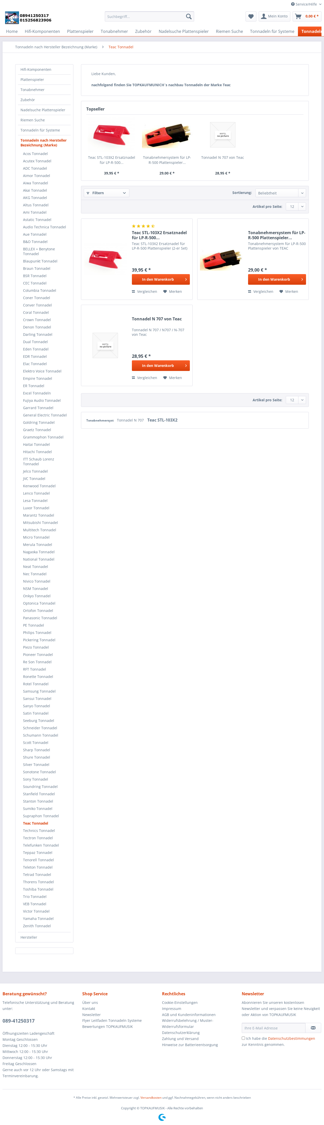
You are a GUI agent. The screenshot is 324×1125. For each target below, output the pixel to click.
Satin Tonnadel (36, 713)
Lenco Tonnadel (36, 493)
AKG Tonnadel (35, 197)
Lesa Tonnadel (35, 500)
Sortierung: (242, 192)
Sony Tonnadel (35, 779)
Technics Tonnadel (39, 830)
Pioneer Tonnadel (38, 654)
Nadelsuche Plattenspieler (43, 109)
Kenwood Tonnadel (39, 485)
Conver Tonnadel (37, 305)
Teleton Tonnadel (38, 867)
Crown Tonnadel (37, 319)
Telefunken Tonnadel (41, 845)
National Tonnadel (38, 559)
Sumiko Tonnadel (37, 808)
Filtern (95, 192)
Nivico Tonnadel (36, 581)
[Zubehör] (143, 31)
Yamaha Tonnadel (38, 918)
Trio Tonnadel (35, 896)
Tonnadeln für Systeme (40, 130)
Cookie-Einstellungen (180, 1002)
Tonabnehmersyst (100, 420)
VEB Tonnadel (34, 903)
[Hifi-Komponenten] (42, 31)
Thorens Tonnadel (38, 881)
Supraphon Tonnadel (41, 815)
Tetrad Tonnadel (37, 874)
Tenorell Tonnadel (38, 859)
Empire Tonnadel (37, 378)
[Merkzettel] (251, 16)
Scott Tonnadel (35, 742)
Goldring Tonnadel (39, 422)
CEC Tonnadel (35, 283)
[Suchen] (189, 16)
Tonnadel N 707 (131, 420)
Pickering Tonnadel (39, 639)
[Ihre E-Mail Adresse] (274, 1028)
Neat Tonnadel (35, 566)
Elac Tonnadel (35, 363)
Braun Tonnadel (36, 268)
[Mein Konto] (274, 16)
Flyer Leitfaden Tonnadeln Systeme (112, 1020)
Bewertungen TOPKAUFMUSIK (107, 1026)
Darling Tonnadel (37, 334)
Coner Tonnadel (36, 297)
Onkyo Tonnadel (37, 595)
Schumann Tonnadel (40, 735)
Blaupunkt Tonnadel (40, 261)
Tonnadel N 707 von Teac (222, 157)
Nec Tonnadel (35, 573)
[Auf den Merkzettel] (172, 292)
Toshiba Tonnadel (38, 889)
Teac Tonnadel (35, 823)
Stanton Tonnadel (38, 801)
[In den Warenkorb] (161, 279)
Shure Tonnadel (36, 757)
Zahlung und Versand (180, 1038)
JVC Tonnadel (34, 478)
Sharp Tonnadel (36, 749)
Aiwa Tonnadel (35, 183)
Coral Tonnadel (36, 312)
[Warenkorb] (307, 16)
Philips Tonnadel (37, 632)
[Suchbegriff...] (149, 16)
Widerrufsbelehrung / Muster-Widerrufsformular (187, 1023)
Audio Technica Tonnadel (44, 227)
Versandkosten (150, 1097)
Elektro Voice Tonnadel (42, 371)
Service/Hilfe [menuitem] (304, 4)
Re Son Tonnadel (37, 661)
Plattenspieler (32, 79)
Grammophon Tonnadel (43, 437)
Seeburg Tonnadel (38, 720)
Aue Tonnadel (35, 234)
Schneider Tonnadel (40, 727)
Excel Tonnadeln (37, 393)
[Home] (12, 31)
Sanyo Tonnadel (36, 705)
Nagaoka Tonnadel (39, 551)
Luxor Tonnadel (36, 507)
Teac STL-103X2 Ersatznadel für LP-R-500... (111, 160)
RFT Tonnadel (34, 669)
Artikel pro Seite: (267, 206)
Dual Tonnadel (35, 341)
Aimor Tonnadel (36, 175)
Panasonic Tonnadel (40, 617)
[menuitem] (149, 18)
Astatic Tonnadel (37, 219)
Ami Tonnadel (35, 212)
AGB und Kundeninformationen (189, 1014)
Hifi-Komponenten (36, 69)
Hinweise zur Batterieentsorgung (190, 1044)
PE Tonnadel (33, 625)
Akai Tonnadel (35, 190)
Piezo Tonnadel (36, 647)
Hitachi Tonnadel (37, 451)
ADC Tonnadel (35, 168)
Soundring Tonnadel (40, 786)
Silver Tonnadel (36, 764)
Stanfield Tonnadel (39, 793)
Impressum (171, 1008)
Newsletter (91, 1014)
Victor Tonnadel (36, 911)
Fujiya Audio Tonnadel (42, 400)
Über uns (90, 1002)
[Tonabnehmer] (114, 31)
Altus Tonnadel (36, 205)
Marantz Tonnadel (38, 515)
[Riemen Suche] (229, 31)
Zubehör (28, 99)
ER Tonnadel (33, 385)
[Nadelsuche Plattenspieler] (183, 31)
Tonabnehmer (33, 89)
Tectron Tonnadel (38, 837)
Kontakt (88, 1008)
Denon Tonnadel (37, 327)
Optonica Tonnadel (39, 603)
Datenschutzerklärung (181, 1032)
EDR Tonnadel (35, 356)
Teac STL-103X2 (162, 420)
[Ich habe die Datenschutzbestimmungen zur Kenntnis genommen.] (243, 1038)
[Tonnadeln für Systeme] (272, 31)
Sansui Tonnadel (37, 698)
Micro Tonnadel (36, 537)
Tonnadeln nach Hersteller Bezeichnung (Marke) (44, 142)
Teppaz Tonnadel (37, 852)
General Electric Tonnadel (45, 415)
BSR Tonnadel (35, 275)
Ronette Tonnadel (38, 676)
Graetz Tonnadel (37, 429)
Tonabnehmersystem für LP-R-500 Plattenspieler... (167, 160)
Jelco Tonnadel (35, 471)
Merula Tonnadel (37, 544)
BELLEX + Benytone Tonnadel (39, 251)
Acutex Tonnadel (37, 161)
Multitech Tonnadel (39, 529)
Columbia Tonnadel (39, 290)
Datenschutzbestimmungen (291, 1038)
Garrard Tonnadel (38, 407)
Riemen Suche (33, 120)
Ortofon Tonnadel (38, 610)
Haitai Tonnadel (36, 444)
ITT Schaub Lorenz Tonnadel (38, 461)
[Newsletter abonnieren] (313, 1028)
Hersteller (29, 937)
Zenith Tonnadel (37, 925)
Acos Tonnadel (35, 153)
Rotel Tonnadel (36, 683)
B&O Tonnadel (35, 241)
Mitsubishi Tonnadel (40, 522)
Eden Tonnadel (36, 349)
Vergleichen (144, 291)
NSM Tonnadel (35, 588)
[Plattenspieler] (80, 31)
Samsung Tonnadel (39, 691)
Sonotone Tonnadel (39, 771)
